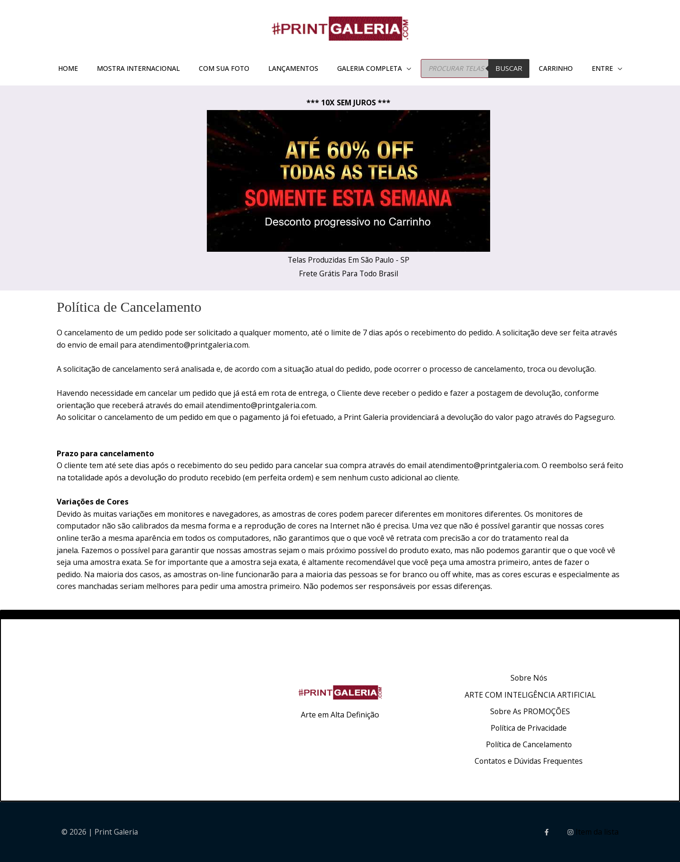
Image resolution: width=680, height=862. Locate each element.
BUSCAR (508, 71)
